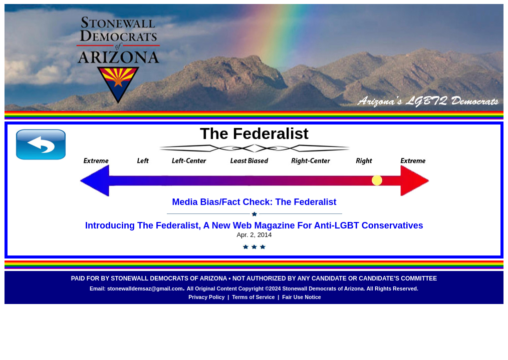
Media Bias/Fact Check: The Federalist (254, 202)
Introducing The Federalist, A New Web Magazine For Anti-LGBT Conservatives (254, 225)
